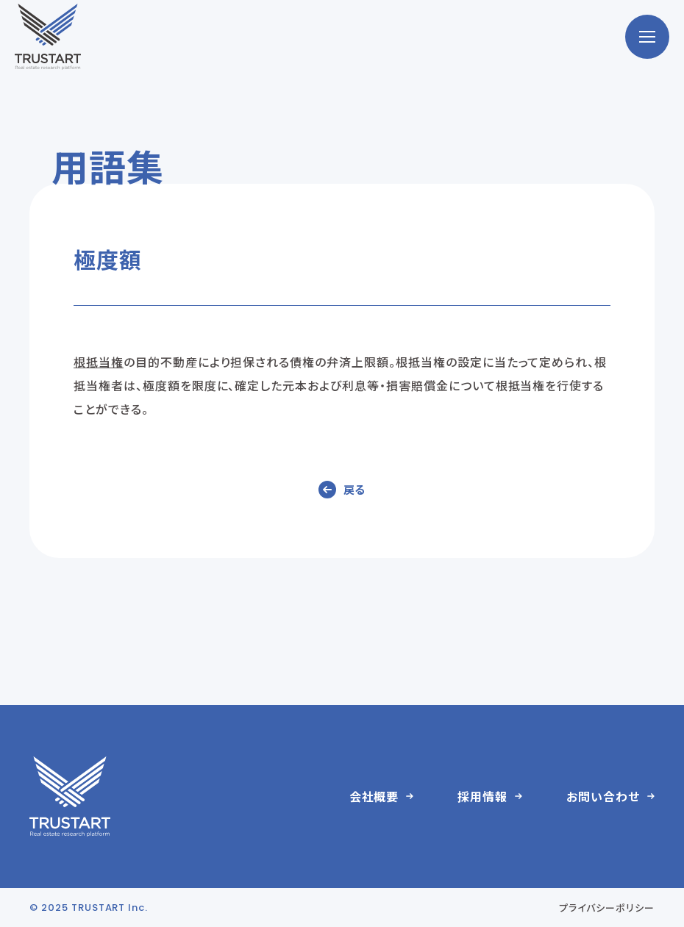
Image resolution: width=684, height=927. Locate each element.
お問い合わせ (603, 796)
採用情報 (482, 796)
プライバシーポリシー (607, 908)
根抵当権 (99, 362)
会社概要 (374, 796)
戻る (354, 489)
